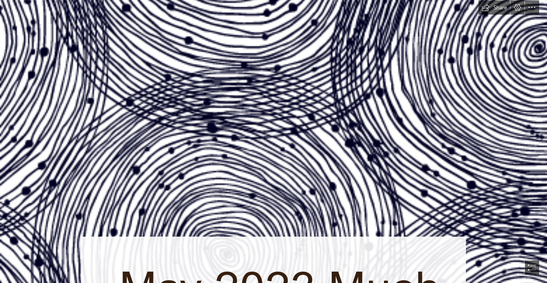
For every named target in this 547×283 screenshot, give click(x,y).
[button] (494, 7)
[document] (273, 141)
